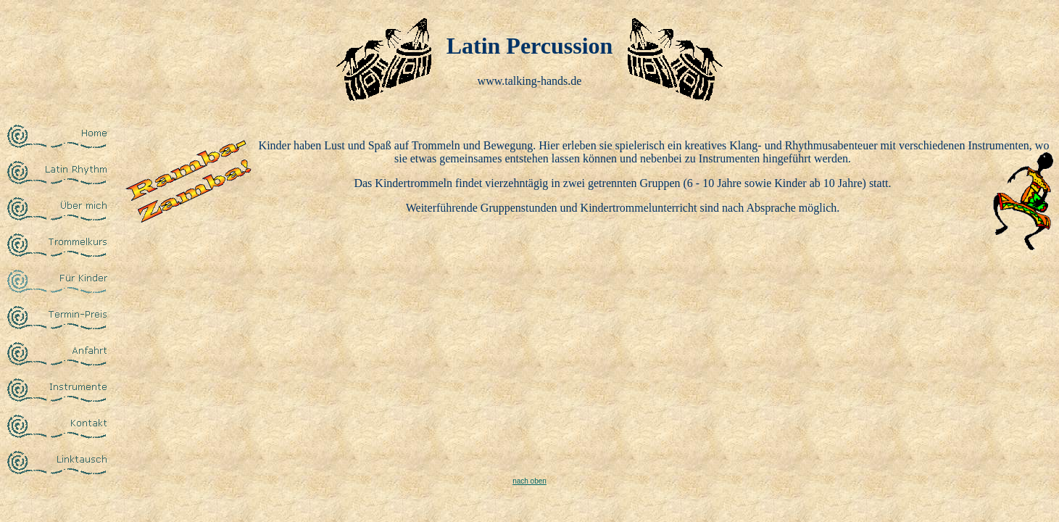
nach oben (529, 481)
